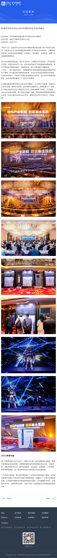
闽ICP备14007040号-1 (44, 555)
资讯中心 (4, 517)
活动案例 (45, 513)
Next (48, 498)
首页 (2, 513)
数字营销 (31, 513)
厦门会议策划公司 (19, 527)
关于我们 (18, 513)
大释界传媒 (20, 555)
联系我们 (31, 517)
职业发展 (18, 517)
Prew (9, 498)
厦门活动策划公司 (32, 527)
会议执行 (27, 53)
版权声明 (45, 517)
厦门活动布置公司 (45, 527)
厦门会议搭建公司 (6, 527)
